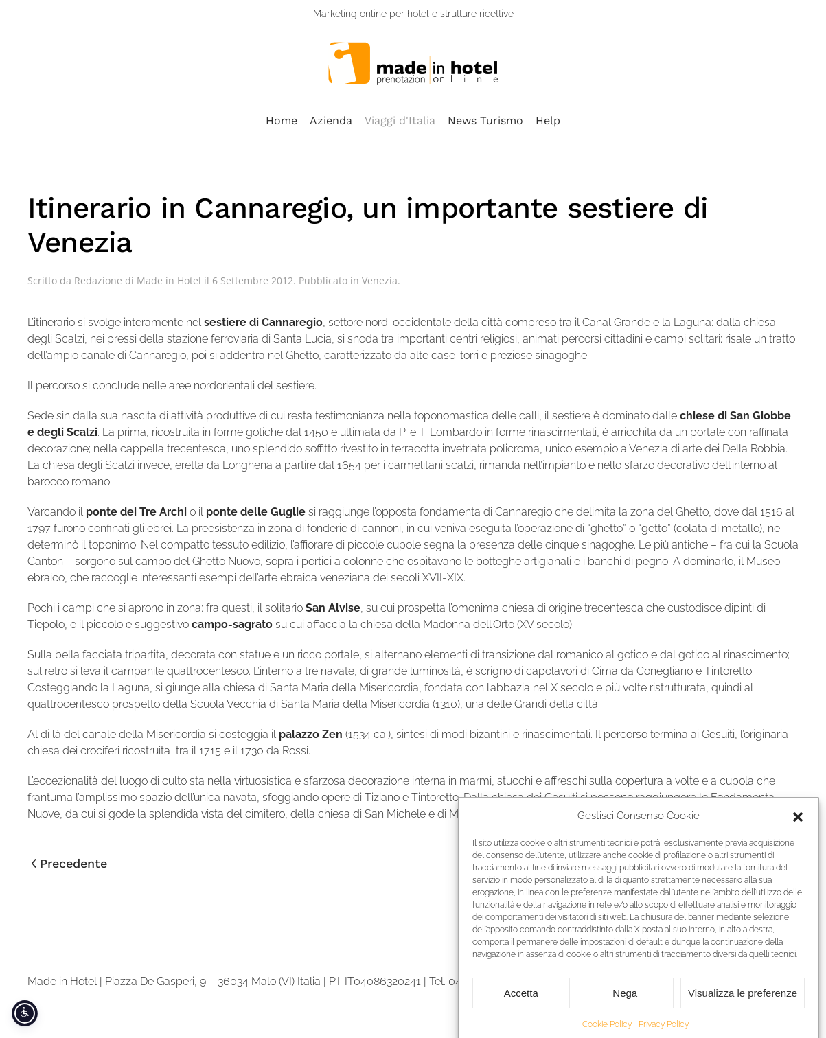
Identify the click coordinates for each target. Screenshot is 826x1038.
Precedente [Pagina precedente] (69, 863)
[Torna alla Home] (413, 63)
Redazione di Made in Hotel (137, 280)
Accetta (521, 1002)
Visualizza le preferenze (742, 1002)
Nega (624, 1002)
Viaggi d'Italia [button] (400, 120)
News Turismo (485, 120)
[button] (798, 826)
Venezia (380, 280)
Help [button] (548, 120)
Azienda (331, 120)
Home (281, 120)
